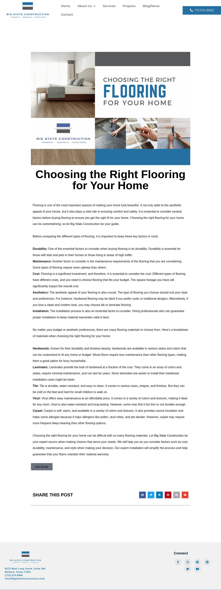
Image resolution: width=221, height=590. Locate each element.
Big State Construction (169, 435)
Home (65, 6)
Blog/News (151, 6)
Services (109, 6)
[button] (142, 495)
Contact (67, 14)
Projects (129, 6)
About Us (86, 6)
